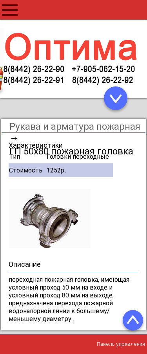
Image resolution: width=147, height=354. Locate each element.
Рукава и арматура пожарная (74, 126)
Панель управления (121, 344)
